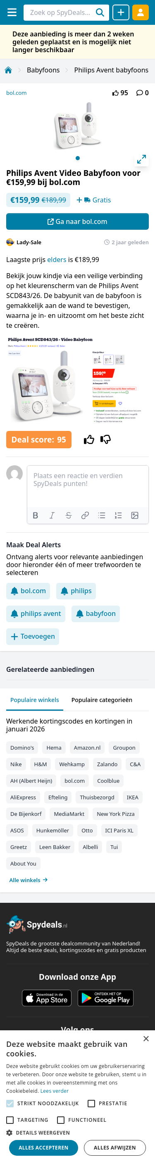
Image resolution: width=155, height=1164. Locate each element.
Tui (114, 847)
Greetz (18, 847)
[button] (77, 1132)
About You (23, 863)
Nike (16, 764)
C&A (135, 764)
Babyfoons (43, 70)
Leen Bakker (54, 847)
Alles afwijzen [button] (115, 1147)
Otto (87, 830)
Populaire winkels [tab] (34, 700)
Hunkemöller (52, 830)
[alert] (77, 1097)
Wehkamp (72, 764)
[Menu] (11, 12)
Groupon (124, 747)
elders (57, 259)
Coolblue (108, 780)
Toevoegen (32, 636)
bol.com (16, 93)
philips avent (35, 613)
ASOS (17, 830)
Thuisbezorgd (97, 797)
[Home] (8, 70)
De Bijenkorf (25, 814)
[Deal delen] (120, 12)
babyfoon (96, 613)
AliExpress (23, 797)
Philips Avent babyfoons (111, 70)
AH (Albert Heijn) (31, 780)
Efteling (57, 797)
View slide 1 (78, 158)
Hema (53, 747)
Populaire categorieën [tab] (102, 700)
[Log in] (140, 12)
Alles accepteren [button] (44, 1147)
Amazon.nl (87, 747)
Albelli (90, 847)
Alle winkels (29, 880)
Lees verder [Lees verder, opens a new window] (55, 1090)
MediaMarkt (69, 814)
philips (76, 590)
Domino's (22, 747)
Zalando (107, 764)
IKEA (132, 797)
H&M (40, 764)
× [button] (146, 1039)
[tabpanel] (77, 798)
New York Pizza (116, 814)
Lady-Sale (29, 242)
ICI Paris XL (119, 830)
